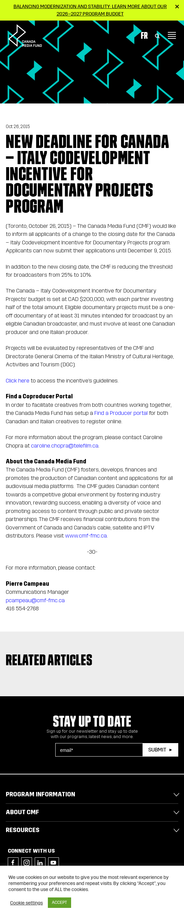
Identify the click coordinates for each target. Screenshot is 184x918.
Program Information (40, 794)
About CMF (22, 812)
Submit (157, 749)
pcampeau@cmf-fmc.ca (35, 600)
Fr (144, 35)
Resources (22, 830)
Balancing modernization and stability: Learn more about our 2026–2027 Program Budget (90, 10)
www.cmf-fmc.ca (86, 535)
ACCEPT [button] (59, 902)
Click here (17, 380)
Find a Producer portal (121, 413)
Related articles (49, 660)
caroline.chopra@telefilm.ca (64, 445)
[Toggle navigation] (172, 35)
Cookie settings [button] (26, 903)
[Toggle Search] (157, 35)
